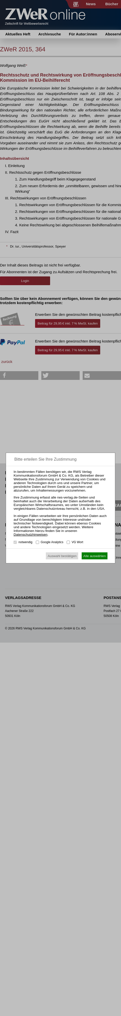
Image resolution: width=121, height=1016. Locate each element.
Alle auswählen (94, 556)
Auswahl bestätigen (62, 556)
